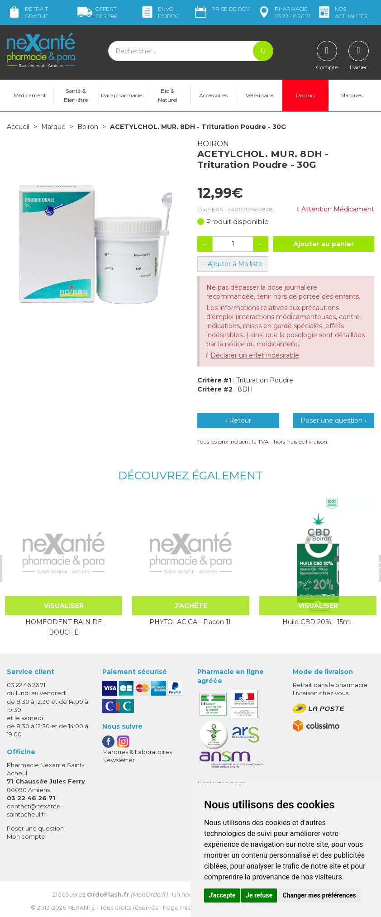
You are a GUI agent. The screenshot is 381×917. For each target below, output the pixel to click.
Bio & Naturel (167, 95)
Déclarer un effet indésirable (254, 355)
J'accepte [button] (222, 895)
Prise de (221, 9)
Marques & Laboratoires (137, 751)
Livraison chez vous (320, 693)
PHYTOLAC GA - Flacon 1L (190, 622)
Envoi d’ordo (159, 12)
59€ (97, 12)
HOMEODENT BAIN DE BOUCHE (63, 627)
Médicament (30, 95)
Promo (305, 95)
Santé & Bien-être (76, 95)
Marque (53, 127)
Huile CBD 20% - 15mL (317, 622)
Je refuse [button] (259, 895)
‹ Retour (238, 420)
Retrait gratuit (27, 12)
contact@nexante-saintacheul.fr (35, 810)
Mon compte (26, 836)
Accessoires (213, 95)
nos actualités (342, 12)
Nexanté (81, 907)
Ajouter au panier (323, 244)
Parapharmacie (121, 95)
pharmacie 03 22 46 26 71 (283, 12)
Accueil (18, 127)
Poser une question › (333, 420)
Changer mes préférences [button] (319, 895)
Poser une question (35, 828)
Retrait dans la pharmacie (330, 684)
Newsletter (118, 760)
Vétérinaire (259, 95)
